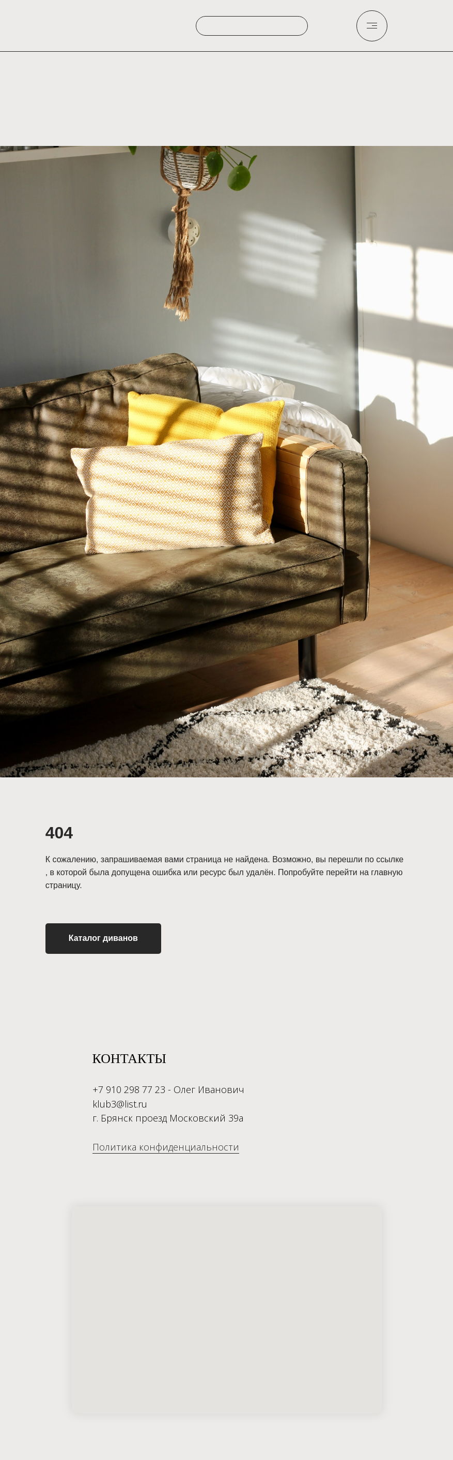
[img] (372, 25)
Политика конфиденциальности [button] (165, 1147)
